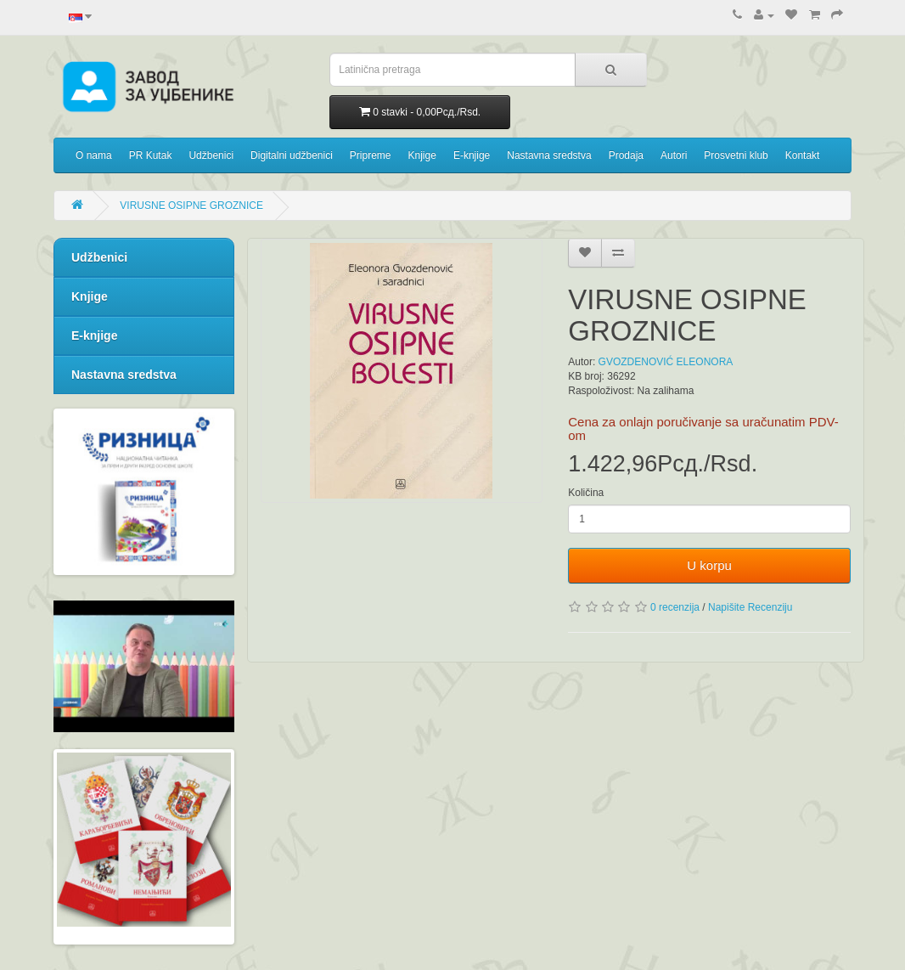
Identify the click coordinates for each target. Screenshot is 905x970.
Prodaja (626, 155)
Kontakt (802, 155)
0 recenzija (675, 607)
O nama (94, 155)
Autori (673, 155)
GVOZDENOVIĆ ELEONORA (666, 362)
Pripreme (370, 155)
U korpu (709, 565)
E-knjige (471, 155)
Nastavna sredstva (549, 155)
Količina (586, 493)
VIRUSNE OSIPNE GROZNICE (191, 205)
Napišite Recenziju (750, 607)
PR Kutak (150, 155)
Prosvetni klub (735, 155)
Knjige (422, 155)
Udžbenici (210, 155)
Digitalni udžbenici (291, 155)
